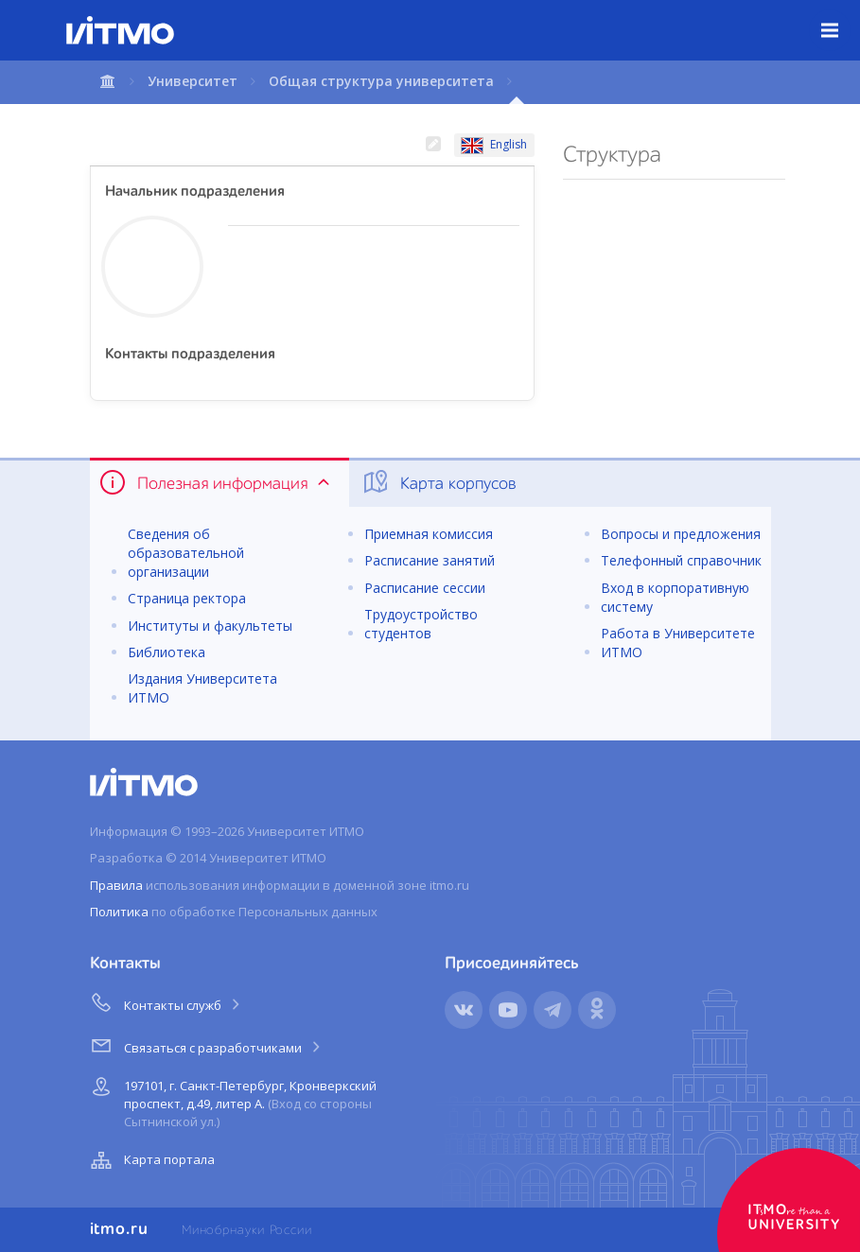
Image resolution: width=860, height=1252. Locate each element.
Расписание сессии (424, 588)
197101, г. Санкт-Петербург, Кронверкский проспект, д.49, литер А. (231, 1100)
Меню (840, 16)
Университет (192, 81)
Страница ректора (187, 598)
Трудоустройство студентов (421, 623)
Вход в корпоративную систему (675, 597)
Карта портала (150, 1160)
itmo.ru (119, 1229)
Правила (116, 885)
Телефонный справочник (681, 560)
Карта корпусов (438, 482)
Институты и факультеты (210, 626)
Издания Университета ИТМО (202, 687)
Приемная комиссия (428, 534)
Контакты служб (166, 1002)
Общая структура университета (381, 81)
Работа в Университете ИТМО (678, 642)
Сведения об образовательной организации (186, 553)
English (494, 144)
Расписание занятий (429, 560)
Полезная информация (216, 482)
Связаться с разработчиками (206, 1045)
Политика (119, 911)
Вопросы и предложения (681, 534)
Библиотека (166, 652)
